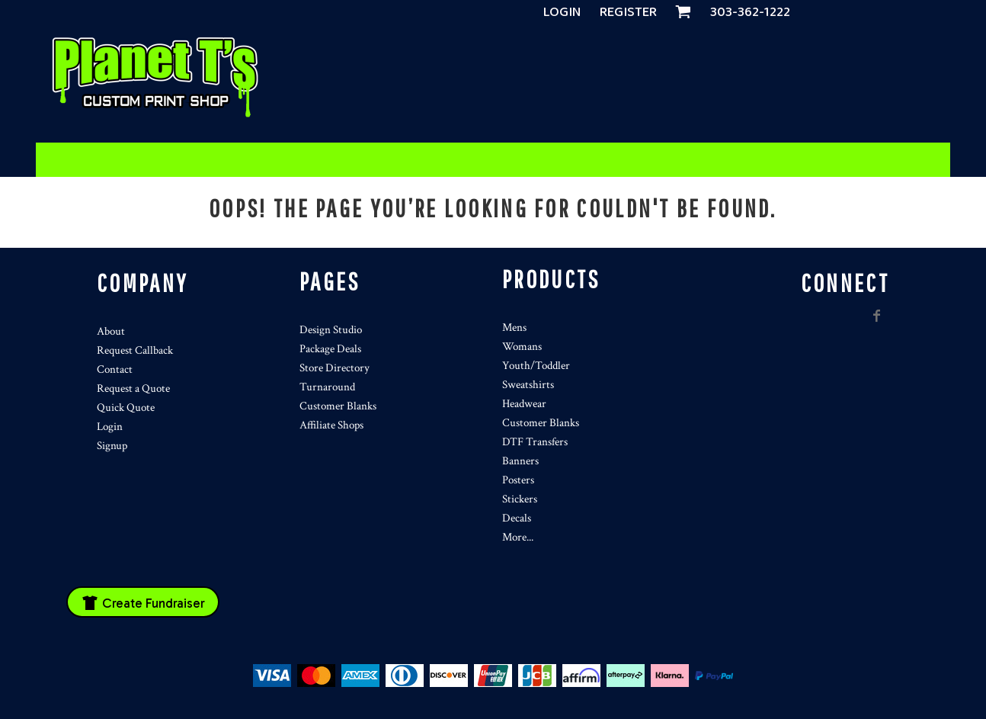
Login (562, 12)
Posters (518, 480)
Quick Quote (126, 407)
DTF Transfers (535, 442)
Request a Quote (133, 388)
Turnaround (327, 387)
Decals (516, 518)
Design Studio (330, 330)
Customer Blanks (337, 406)
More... (517, 537)
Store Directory (334, 368)
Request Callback (135, 350)
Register (628, 12)
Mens (514, 327)
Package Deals (330, 349)
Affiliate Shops (331, 425)
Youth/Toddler (536, 365)
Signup (112, 445)
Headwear (524, 403)
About (111, 331)
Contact (115, 369)
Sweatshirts (528, 384)
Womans (522, 346)
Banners (520, 461)
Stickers (519, 499)
